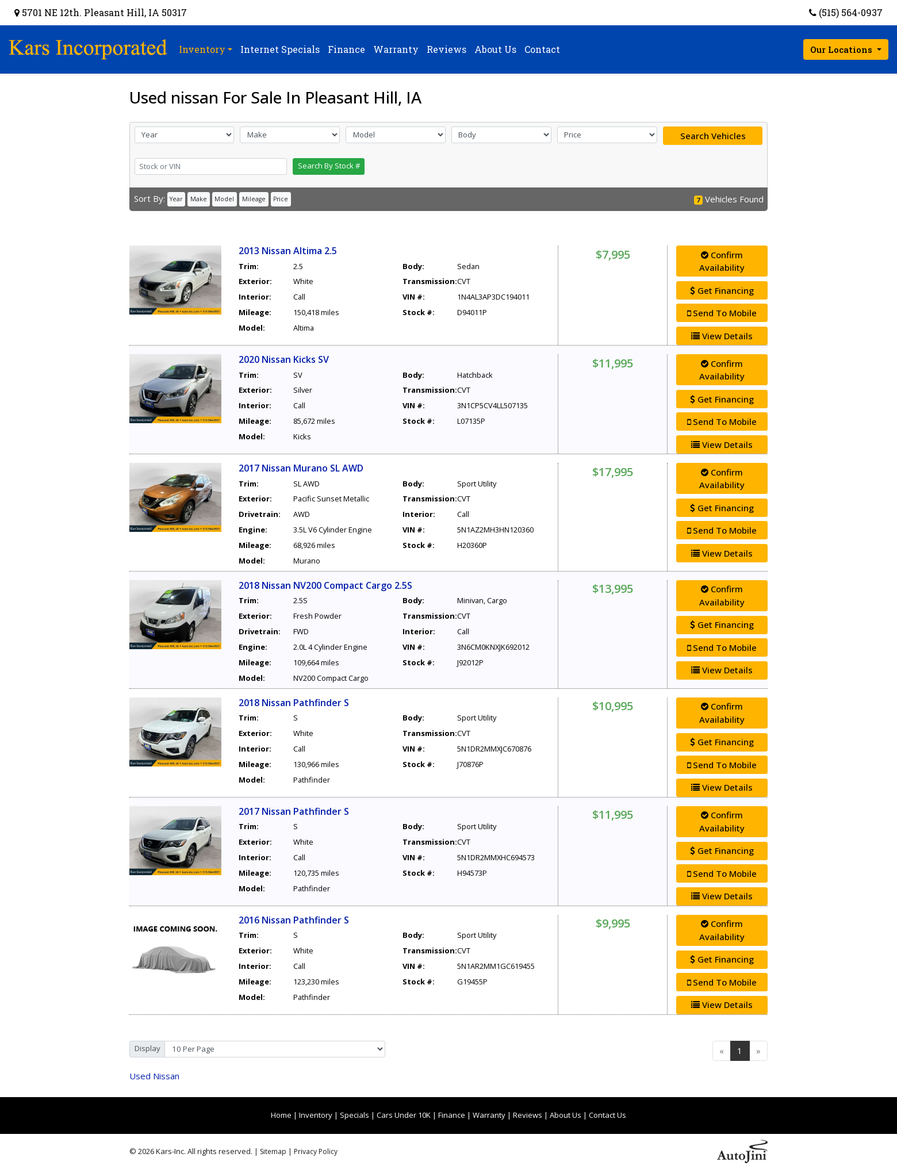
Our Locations (842, 49)
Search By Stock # (329, 165)
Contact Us (607, 1115)
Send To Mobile (722, 313)
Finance (451, 1115)
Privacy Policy (316, 1151)
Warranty (489, 1115)
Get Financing (722, 290)
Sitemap (273, 1151)
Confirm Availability (722, 261)
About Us (565, 1115)
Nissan (154, 1076)
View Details (722, 336)
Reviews (527, 1115)
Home (281, 1115)
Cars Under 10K (404, 1115)
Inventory (315, 1115)
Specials (354, 1115)
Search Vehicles (713, 135)
